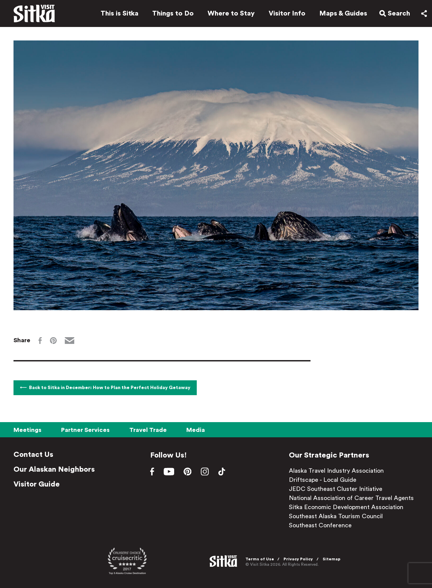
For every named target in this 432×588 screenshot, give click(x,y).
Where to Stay (229, 14)
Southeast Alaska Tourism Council (336, 516)
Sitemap (333, 559)
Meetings (28, 430)
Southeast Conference (320, 525)
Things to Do (171, 14)
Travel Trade (148, 430)
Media (195, 430)
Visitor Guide (37, 484)
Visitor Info (285, 14)
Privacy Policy (299, 559)
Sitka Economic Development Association (346, 507)
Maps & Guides (341, 14)
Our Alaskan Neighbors (54, 469)
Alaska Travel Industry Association (336, 471)
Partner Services (85, 430)
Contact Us (33, 454)
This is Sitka (117, 14)
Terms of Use (260, 559)
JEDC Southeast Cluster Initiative (335, 489)
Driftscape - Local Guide (322, 480)
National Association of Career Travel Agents (351, 498)
